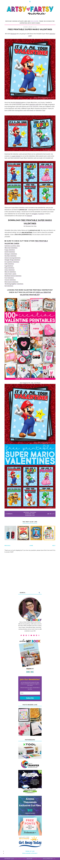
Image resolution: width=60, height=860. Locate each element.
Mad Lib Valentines (10, 272)
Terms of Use (30, 851)
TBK (54, 858)
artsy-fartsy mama (20, 858)
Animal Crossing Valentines (12, 258)
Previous (7, 545)
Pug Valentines (9, 266)
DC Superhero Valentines (12, 262)
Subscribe (30, 698)
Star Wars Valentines (10, 256)
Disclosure (34, 21)
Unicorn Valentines (10, 280)
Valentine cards (33, 104)
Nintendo (13, 33)
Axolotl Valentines (10, 252)
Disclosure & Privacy (30, 853)
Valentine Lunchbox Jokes (12, 246)
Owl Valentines (9, 286)
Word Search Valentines (11, 282)
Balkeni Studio (37, 858)
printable (33, 512)
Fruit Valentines (9, 278)
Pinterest (29, 215)
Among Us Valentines (11, 254)
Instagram (35, 213)
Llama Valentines (10, 270)
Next (53, 545)
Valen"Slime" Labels (10, 274)
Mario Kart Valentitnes (11, 248)
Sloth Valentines (9, 264)
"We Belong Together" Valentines (14, 284)
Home (31, 545)
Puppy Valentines (10, 250)
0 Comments (8, 513)
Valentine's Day (30, 515)
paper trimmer (16, 156)
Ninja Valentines (9, 268)
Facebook (41, 213)
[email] (30, 693)
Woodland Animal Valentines (13, 276)
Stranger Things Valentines (12, 260)
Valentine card (30, 513)
